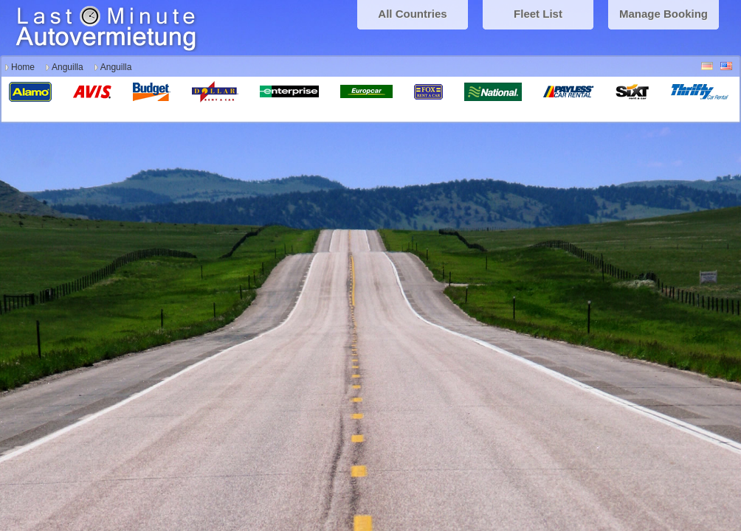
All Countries (412, 13)
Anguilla (67, 67)
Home (23, 67)
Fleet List (538, 13)
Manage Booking (663, 13)
